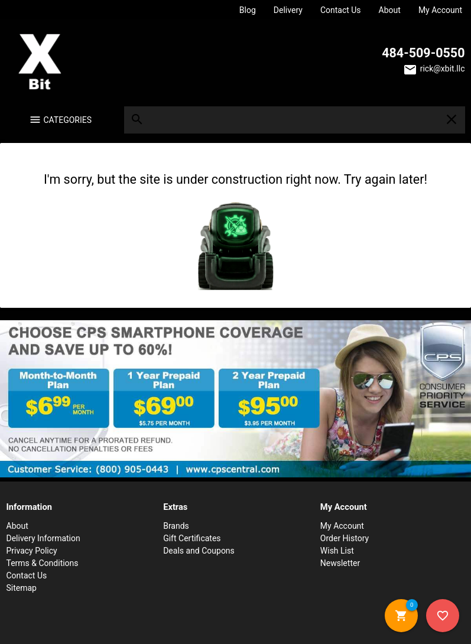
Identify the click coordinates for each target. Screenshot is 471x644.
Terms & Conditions (43, 563)
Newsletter (340, 563)
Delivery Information (43, 538)
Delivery (288, 10)
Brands (176, 526)
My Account (440, 10)
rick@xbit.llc (442, 68)
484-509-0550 (423, 52)
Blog (247, 10)
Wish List (337, 550)
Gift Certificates (191, 538)
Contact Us (340, 10)
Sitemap (22, 588)
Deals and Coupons (199, 550)
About (390, 10)
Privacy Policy (32, 550)
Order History (344, 538)
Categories (68, 120)
